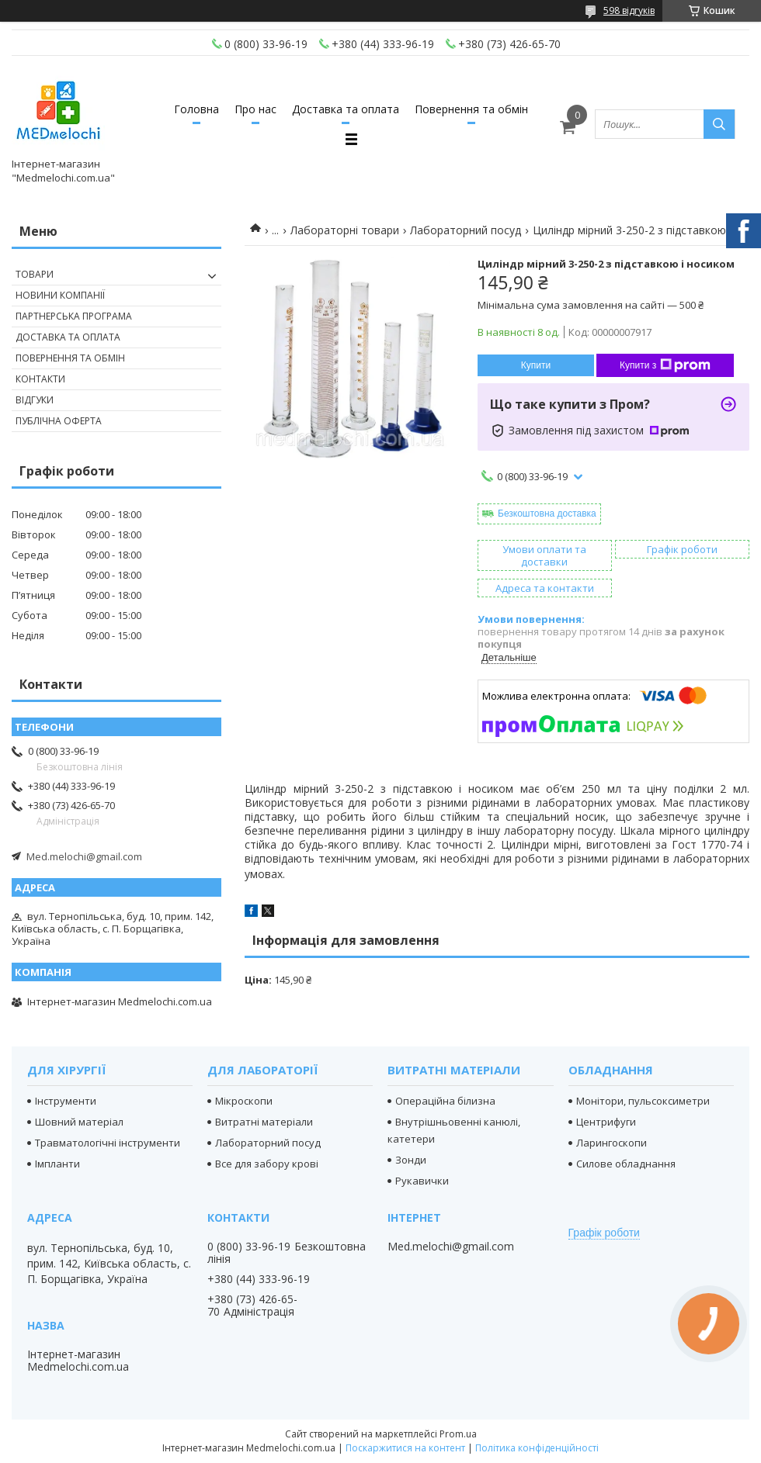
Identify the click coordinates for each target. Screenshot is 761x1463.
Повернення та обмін (471, 109)
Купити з (665, 365)
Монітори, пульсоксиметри (643, 1101)
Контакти (40, 379)
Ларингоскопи (611, 1143)
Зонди (410, 1160)
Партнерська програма (74, 316)
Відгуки (35, 399)
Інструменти (65, 1101)
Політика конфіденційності (537, 1447)
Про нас (255, 109)
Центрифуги (606, 1122)
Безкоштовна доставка (547, 513)
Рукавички (422, 1181)
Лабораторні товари (344, 230)
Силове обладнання (626, 1164)
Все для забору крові (266, 1164)
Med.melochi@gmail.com (84, 856)
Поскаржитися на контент (405, 1447)
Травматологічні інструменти (107, 1143)
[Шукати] (719, 124)
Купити (536, 365)
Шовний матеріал (79, 1122)
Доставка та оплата (345, 109)
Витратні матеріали (264, 1122)
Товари (35, 274)
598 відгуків (629, 10)
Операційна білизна (445, 1101)
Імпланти (57, 1164)
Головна (196, 109)
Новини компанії (60, 295)
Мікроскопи (244, 1101)
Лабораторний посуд (465, 230)
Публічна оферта (59, 420)
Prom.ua (458, 1434)
